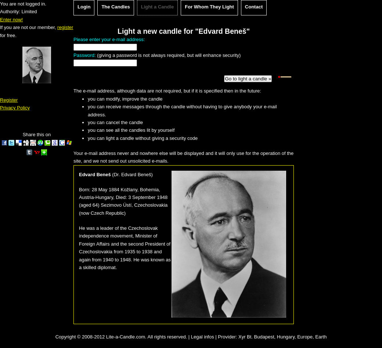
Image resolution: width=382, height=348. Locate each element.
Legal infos (202, 337)
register (65, 27)
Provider (226, 337)
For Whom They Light (209, 7)
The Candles (115, 7)
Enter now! (11, 19)
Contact (254, 7)
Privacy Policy (15, 107)
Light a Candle (157, 7)
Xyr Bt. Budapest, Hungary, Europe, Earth (282, 337)
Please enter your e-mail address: (109, 39)
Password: (84, 55)
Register (9, 100)
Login (84, 7)
